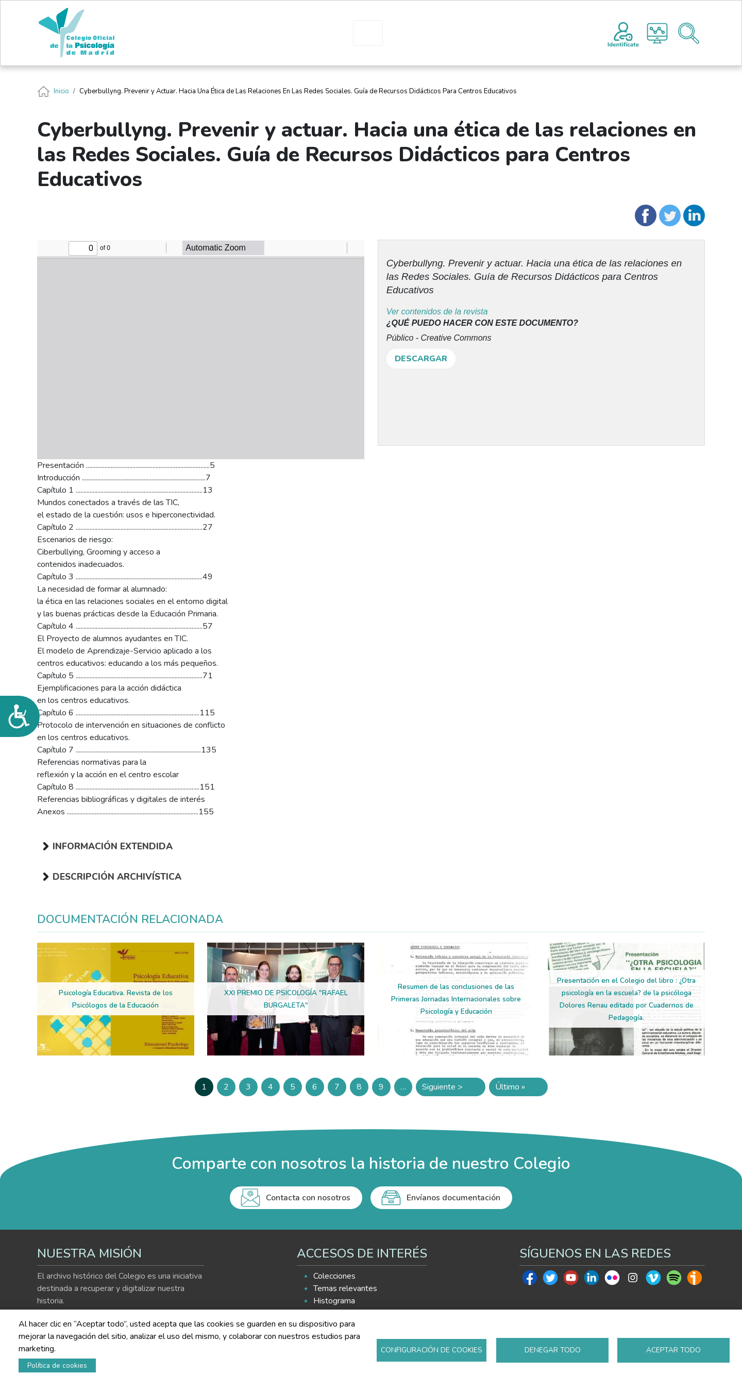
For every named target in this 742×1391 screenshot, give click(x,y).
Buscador (688, 33)
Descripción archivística (117, 876)
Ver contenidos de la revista (437, 311)
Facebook (529, 1280)
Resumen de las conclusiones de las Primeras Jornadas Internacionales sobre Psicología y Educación (456, 999)
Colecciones (334, 1276)
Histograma (657, 33)
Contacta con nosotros (308, 1197)
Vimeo (653, 1280)
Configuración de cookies (431, 1350)
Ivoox (694, 1280)
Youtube (571, 1280)
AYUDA (498, 33)
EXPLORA (436, 33)
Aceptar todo (673, 1350)
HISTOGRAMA (372, 33)
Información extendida (113, 846)
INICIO (222, 33)
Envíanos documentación (453, 1197)
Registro (623, 33)
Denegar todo (553, 1350)
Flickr (612, 1280)
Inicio (61, 91)
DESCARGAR (421, 358)
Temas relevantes (345, 1288)
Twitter (550, 1280)
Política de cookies (57, 1365)
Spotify (674, 1280)
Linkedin (591, 1280)
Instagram (632, 1280)
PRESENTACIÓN (283, 33)
